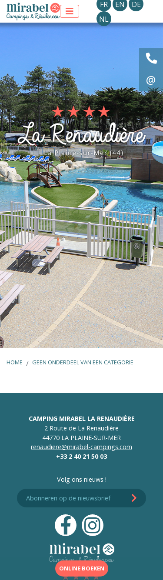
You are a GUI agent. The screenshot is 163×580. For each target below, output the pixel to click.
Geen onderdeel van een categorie (82, 362)
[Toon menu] (69, 11)
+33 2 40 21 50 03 (81, 456)
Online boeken (81, 568)
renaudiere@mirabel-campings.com (81, 447)
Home (15, 362)
